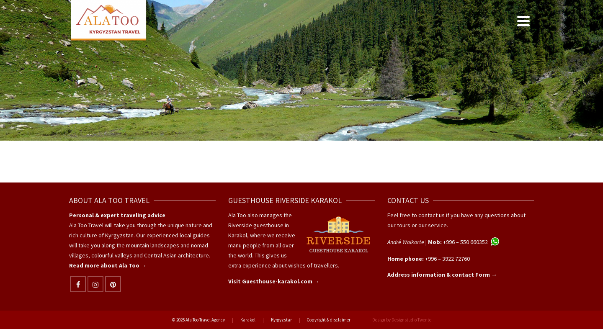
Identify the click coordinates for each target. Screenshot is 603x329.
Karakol (247, 320)
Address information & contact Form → (442, 274)
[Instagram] (95, 284)
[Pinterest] (113, 284)
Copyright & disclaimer (328, 320)
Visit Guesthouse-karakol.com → (274, 281)
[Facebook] (78, 284)
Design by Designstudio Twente (401, 320)
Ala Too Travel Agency (205, 320)
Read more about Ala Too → (108, 265)
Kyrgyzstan (282, 320)
